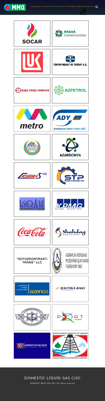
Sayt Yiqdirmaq (70, 392)
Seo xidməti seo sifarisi (46, 389)
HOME (33, 6)
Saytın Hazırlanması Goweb (44, 386)
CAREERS (79, 6)
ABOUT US (39, 6)
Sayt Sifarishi (57, 392)
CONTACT (87, 6)
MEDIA (64, 6)
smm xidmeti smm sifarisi (67, 389)
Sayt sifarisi (31, 392)
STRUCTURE (48, 6)
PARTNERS (72, 6)
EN (92, 6)
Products (57, 6)
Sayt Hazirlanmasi (44, 392)
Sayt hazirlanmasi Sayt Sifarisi (23, 389)
